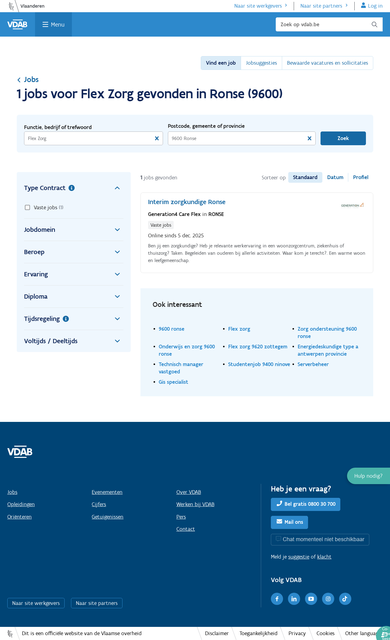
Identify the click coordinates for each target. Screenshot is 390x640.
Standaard (305, 177)
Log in (375, 5)
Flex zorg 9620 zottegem (257, 346)
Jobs (28, 79)
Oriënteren (19, 516)
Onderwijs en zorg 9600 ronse (187, 350)
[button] (368, 476)
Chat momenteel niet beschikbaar (323, 539)
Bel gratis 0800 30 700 (310, 504)
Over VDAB (188, 492)
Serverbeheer (313, 364)
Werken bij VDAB (195, 504)
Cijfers (99, 504)
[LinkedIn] (294, 599)
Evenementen (107, 492)
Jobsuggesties (261, 62)
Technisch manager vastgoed (181, 368)
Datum (335, 177)
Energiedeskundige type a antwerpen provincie (328, 350)
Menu (58, 24)
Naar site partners (321, 5)
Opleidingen (21, 504)
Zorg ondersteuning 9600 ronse (327, 332)
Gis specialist (173, 382)
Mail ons (294, 522)
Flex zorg (239, 328)
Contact (185, 529)
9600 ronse (171, 328)
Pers (181, 516)
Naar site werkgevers (258, 5)
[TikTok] (345, 599)
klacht (324, 556)
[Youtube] (311, 599)
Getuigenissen (107, 516)
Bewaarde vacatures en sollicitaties (327, 62)
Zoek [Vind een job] (343, 138)
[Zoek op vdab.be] (329, 24)
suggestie (298, 556)
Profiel (360, 177)
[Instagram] (328, 599)
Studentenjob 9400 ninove (259, 364)
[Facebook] (277, 599)
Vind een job (221, 62)
